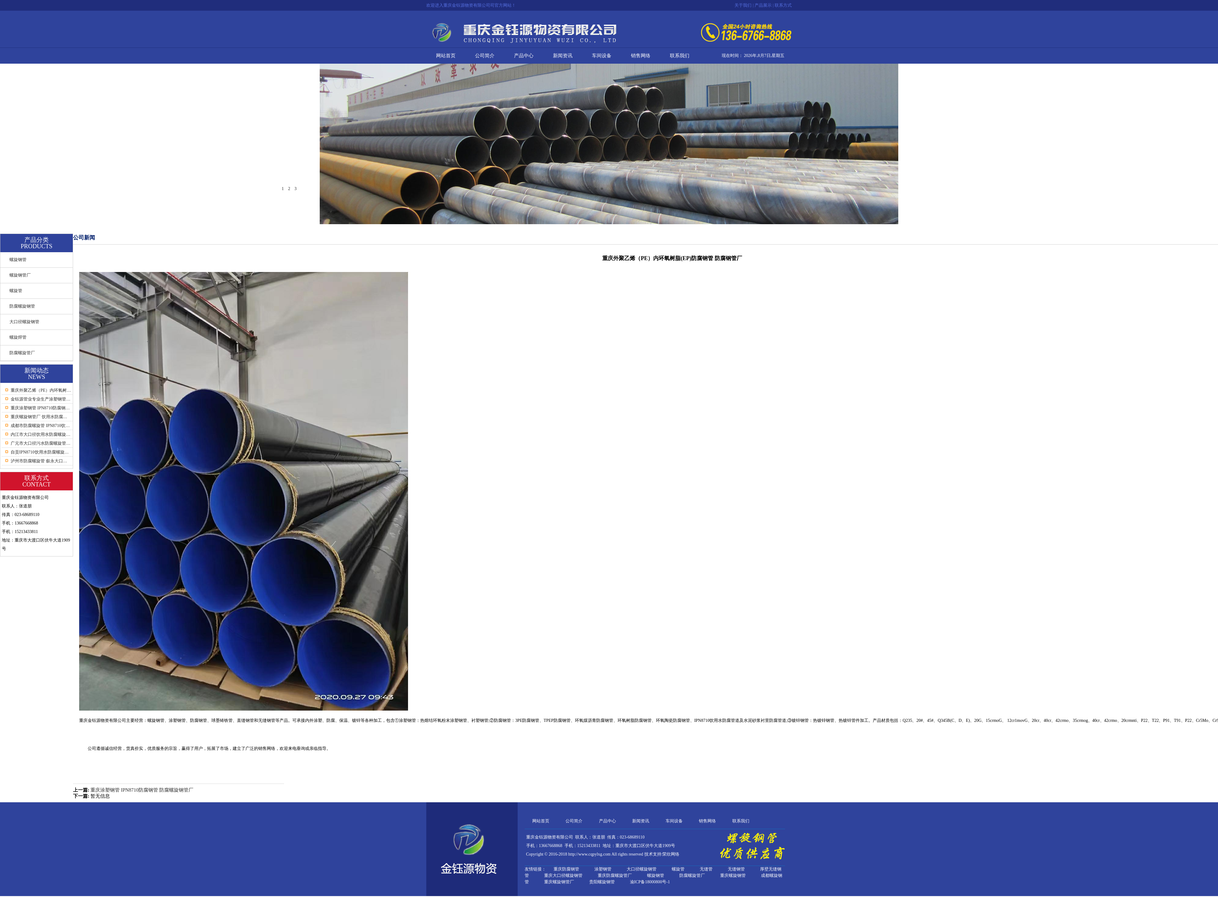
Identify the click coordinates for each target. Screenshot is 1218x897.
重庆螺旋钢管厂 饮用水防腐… (39, 417)
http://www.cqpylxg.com (589, 854)
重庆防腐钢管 (566, 869)
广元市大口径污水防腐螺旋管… (40, 443)
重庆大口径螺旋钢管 (563, 875)
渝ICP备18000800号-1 (650, 882)
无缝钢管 (736, 869)
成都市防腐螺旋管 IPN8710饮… (40, 425)
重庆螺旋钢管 (733, 875)
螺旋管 (15, 290)
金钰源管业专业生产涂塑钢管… (40, 399)
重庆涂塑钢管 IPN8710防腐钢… (40, 408)
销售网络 (640, 55)
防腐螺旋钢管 (22, 306)
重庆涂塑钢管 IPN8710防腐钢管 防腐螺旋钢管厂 (141, 790)
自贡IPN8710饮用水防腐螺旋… (40, 452)
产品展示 (763, 5)
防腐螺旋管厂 (22, 353)
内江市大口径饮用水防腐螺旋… (40, 434)
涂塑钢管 (602, 869)
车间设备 (601, 55)
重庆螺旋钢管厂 (559, 882)
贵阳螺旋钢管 (602, 882)
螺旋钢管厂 (20, 275)
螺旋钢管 (17, 259)
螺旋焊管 (17, 337)
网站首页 (446, 55)
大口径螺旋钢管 (24, 322)
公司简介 (485, 55)
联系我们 (679, 55)
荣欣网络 (670, 854)
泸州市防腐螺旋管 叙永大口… (39, 461)
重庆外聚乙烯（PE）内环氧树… (41, 390)
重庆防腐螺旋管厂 (615, 875)
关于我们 (743, 5)
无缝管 (706, 869)
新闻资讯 (562, 55)
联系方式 (783, 5)
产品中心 (523, 55)
